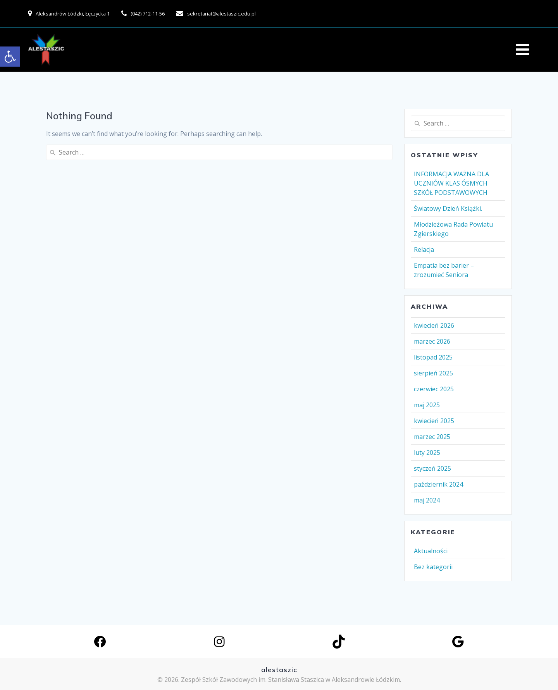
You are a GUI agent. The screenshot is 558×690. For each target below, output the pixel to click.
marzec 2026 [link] (432, 341)
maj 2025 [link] (427, 405)
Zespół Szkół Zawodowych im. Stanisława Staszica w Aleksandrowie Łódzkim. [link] (291, 679)
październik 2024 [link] (438, 484)
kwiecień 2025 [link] (434, 420)
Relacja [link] (424, 249)
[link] (10, 56)
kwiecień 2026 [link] (434, 325)
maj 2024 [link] (427, 500)
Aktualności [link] (431, 551)
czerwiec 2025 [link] (434, 389)
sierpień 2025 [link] (433, 373)
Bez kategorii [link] (433, 567)
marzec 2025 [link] (432, 436)
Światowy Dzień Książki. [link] (448, 208)
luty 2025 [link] (427, 452)
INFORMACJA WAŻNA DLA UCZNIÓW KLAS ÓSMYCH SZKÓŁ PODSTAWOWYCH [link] (451, 183)
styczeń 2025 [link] (432, 468)
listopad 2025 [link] (433, 357)
